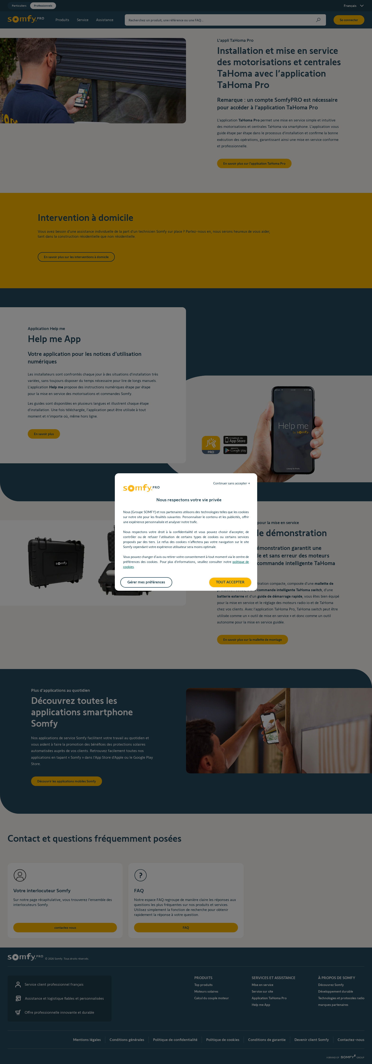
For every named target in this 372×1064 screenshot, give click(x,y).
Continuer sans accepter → (231, 483)
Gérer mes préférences (146, 582)
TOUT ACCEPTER (230, 582)
